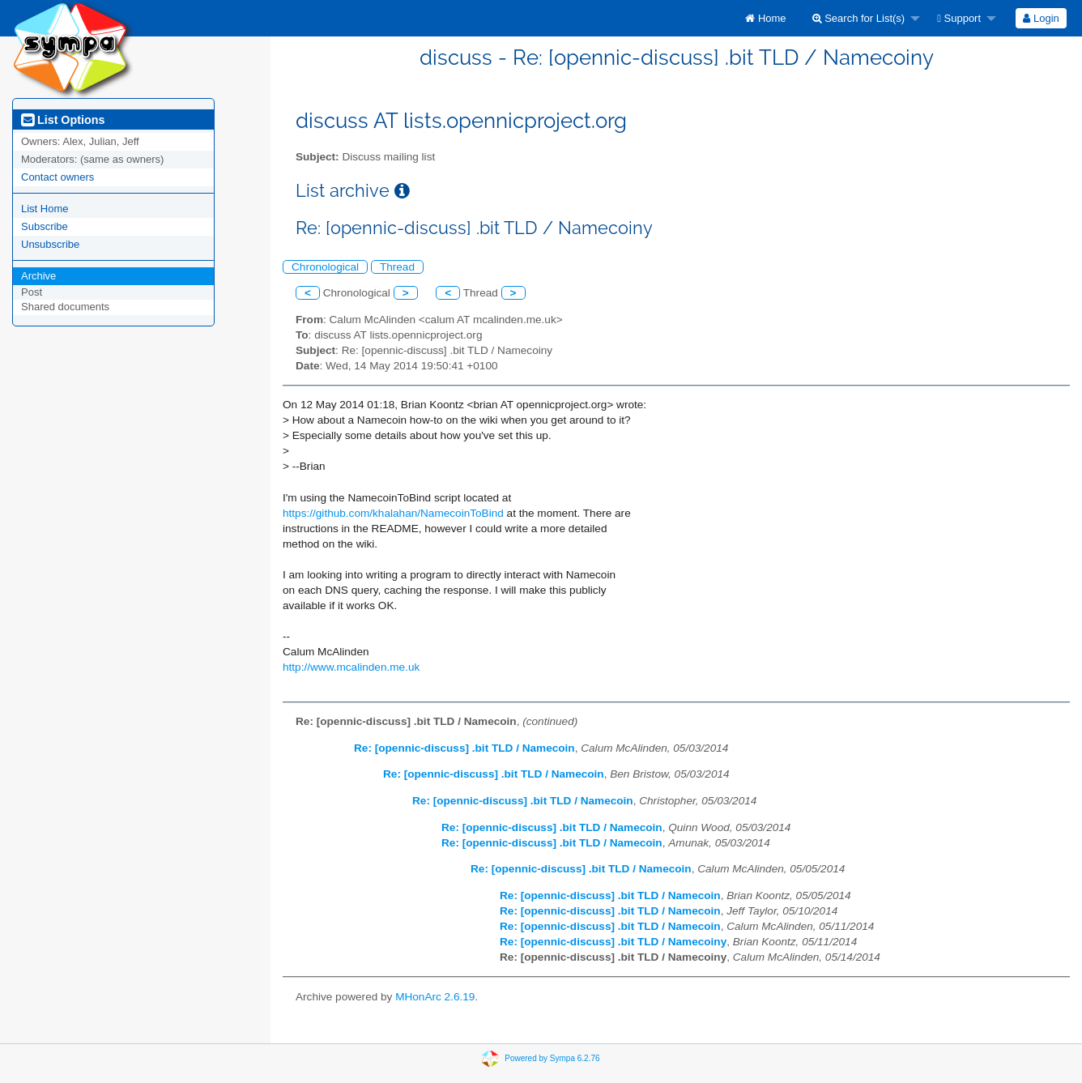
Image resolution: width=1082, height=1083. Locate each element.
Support (959, 18)
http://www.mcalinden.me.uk (351, 667)
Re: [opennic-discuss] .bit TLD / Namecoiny (613, 942)
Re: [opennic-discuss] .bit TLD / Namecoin (464, 748)
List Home (45, 209)
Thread (397, 267)
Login (1041, 18)
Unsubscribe (50, 244)
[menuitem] (765, 18)
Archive (38, 276)
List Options (62, 119)
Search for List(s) (858, 18)
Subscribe (44, 226)
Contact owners (57, 177)
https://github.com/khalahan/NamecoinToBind (393, 513)
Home (765, 18)
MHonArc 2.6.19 (435, 997)
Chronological (325, 267)
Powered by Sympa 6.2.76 (552, 1057)
